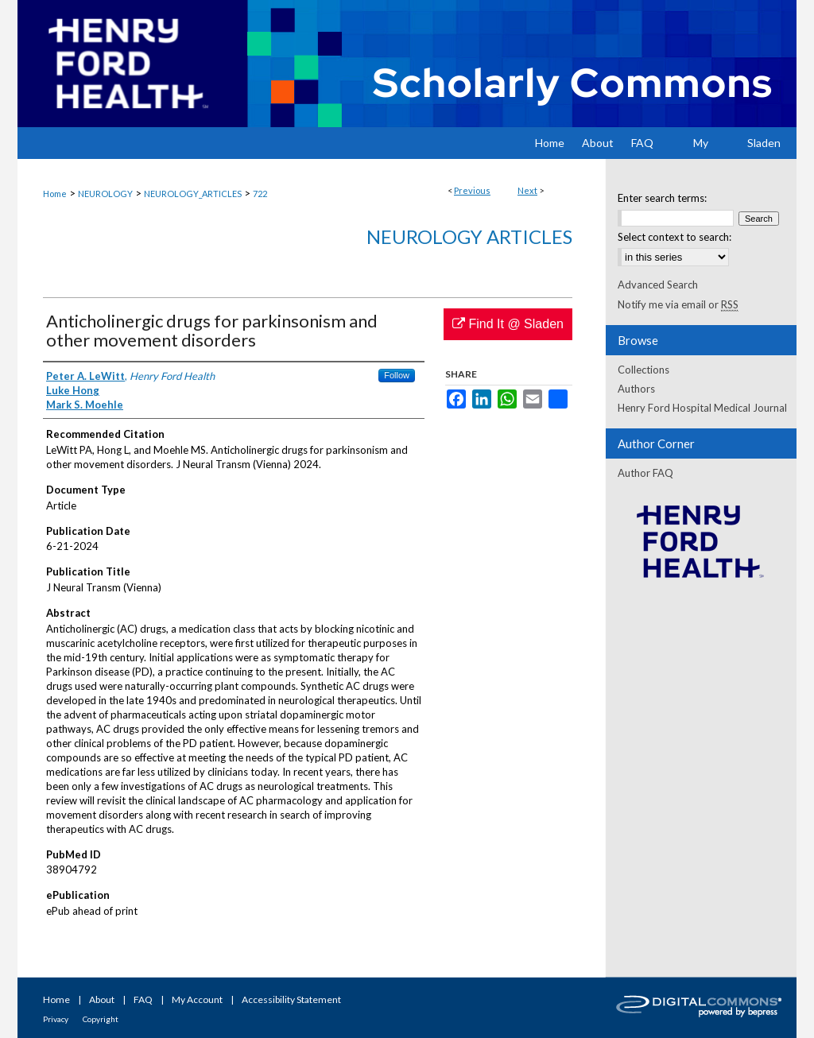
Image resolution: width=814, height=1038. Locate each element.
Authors (636, 388)
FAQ (143, 999)
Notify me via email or (678, 304)
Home (55, 193)
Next (527, 190)
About (101, 999)
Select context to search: (674, 236)
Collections (643, 369)
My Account (197, 999)
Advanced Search (658, 284)
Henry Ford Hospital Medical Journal (702, 407)
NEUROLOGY (105, 193)
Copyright (100, 1019)
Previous (472, 190)
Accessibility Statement (291, 999)
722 (260, 193)
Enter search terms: (662, 198)
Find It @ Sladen (508, 324)
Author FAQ (645, 473)
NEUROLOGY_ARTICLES (193, 193)
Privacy (55, 1019)
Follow (396, 375)
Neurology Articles (469, 236)
